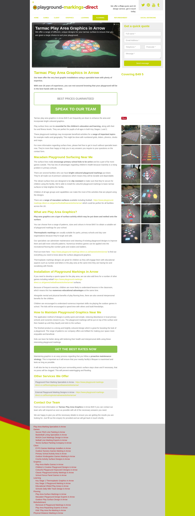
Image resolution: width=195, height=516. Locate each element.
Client (56, 17)
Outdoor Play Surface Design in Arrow (51, 499)
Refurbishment (120, 17)
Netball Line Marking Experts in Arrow (51, 440)
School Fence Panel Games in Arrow (51, 475)
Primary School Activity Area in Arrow (51, 454)
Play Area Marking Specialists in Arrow (50, 427)
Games (46, 17)
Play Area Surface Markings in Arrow (51, 494)
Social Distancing (148, 17)
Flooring (100, 17)
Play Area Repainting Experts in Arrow (52, 508)
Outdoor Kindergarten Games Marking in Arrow (55, 456)
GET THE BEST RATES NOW (75, 349)
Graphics (70, 17)
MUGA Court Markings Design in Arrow (52, 437)
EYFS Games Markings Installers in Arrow (53, 448)
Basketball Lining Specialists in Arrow (51, 435)
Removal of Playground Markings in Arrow (53, 505)
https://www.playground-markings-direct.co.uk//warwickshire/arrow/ (79, 252)
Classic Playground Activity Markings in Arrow (55, 472)
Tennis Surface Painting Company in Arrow (53, 443)
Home (36, 17)
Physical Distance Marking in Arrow (48, 513)
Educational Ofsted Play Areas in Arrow (52, 486)
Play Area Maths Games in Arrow (49, 464)
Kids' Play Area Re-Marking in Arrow (51, 510)
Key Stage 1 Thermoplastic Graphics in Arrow (55, 481)
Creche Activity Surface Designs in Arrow (53, 459)
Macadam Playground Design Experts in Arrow (55, 497)
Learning (85, 17)
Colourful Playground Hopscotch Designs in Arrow (56, 470)
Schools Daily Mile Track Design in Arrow (53, 489)
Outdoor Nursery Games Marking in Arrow (53, 451)
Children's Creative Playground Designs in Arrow (56, 467)
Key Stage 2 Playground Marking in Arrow (53, 483)
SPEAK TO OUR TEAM (75, 109)
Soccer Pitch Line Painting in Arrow (50, 432)
